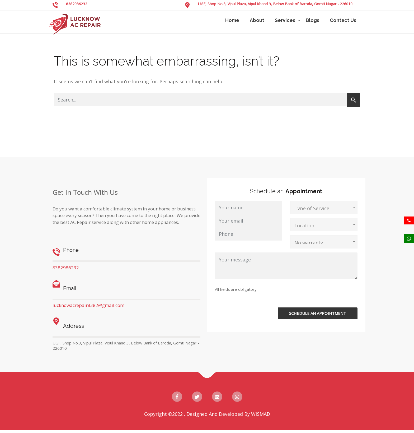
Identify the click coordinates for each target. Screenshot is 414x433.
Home (232, 20)
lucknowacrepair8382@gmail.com (88, 305)
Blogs (312, 20)
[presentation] (318, 297)
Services (285, 20)
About (257, 20)
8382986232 (76, 3)
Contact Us (343, 20)
